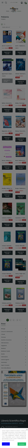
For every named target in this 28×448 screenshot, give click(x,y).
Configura (6, 444)
